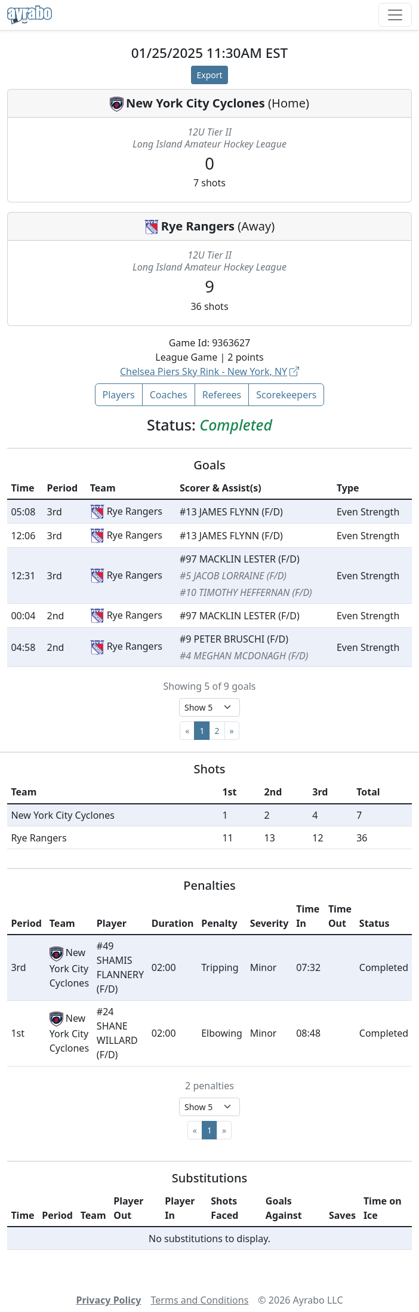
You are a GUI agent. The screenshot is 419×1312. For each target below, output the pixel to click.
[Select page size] (209, 707)
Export (209, 75)
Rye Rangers (198, 226)
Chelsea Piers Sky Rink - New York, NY (209, 371)
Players (119, 394)
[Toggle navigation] (395, 15)
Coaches (168, 394)
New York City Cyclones (195, 103)
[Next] (231, 730)
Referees (222, 394)
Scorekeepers (286, 394)
